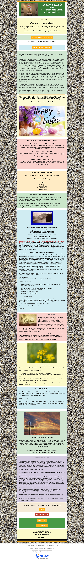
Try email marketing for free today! (42, 558)
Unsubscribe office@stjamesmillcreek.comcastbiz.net (42, 548)
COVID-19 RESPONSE (42, 514)
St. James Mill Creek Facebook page (42, 37)
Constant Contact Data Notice (45, 550)
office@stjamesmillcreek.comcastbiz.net (41, 551)
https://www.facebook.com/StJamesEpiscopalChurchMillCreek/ (42, 31)
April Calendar (42, 520)
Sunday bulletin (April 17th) (42, 47)
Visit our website (42, 525)
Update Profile (35, 550)
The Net (42, 509)
